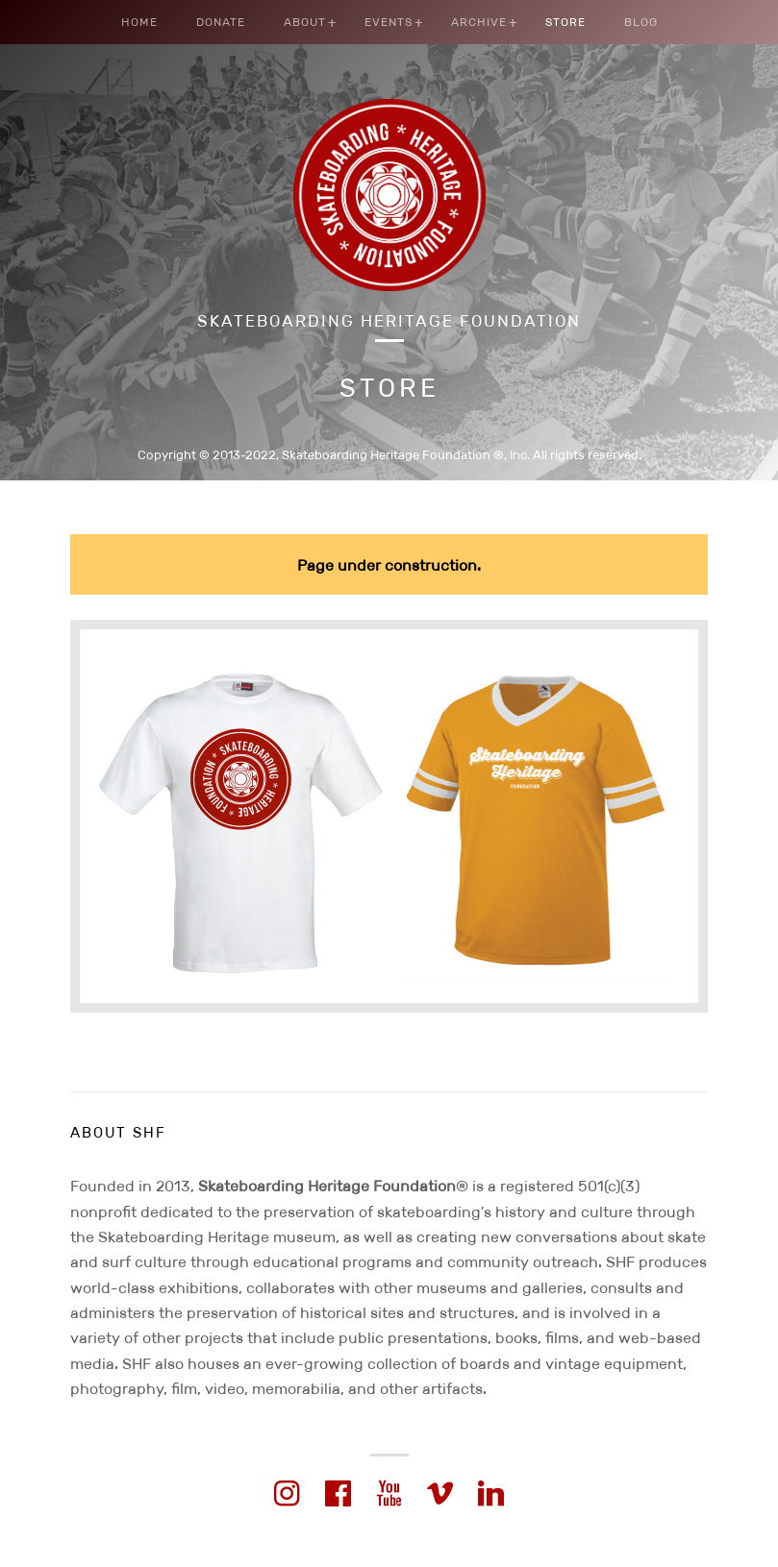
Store (565, 21)
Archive (479, 21)
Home (139, 21)
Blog (641, 21)
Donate (220, 21)
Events (388, 21)
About (305, 21)
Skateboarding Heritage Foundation (389, 321)
